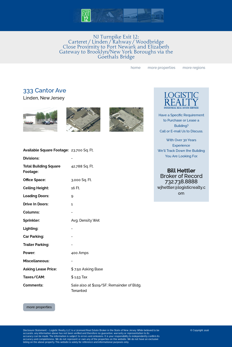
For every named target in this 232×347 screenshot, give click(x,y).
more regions (194, 68)
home (135, 68)
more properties (161, 68)
